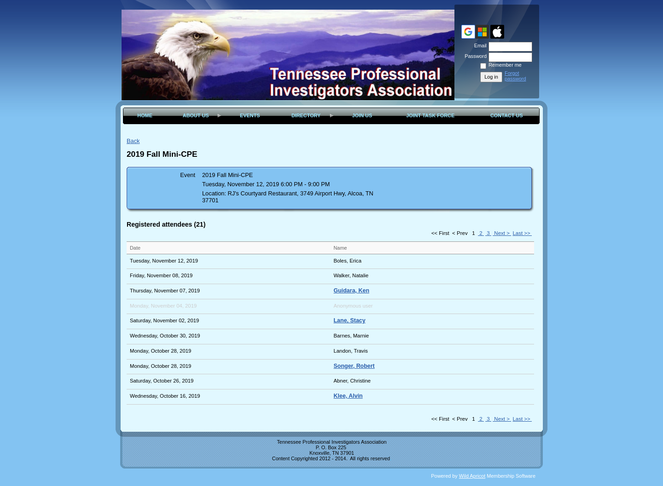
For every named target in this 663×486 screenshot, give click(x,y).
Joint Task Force (430, 115)
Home (144, 115)
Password (474, 56)
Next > (502, 233)
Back (133, 140)
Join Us (362, 115)
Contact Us (506, 115)
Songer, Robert (354, 366)
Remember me (505, 65)
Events (250, 115)
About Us (196, 115)
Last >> (522, 233)
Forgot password (515, 75)
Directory (305, 115)
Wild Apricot (472, 476)
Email (479, 45)
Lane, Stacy (350, 320)
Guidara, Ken (352, 290)
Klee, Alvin (348, 396)
